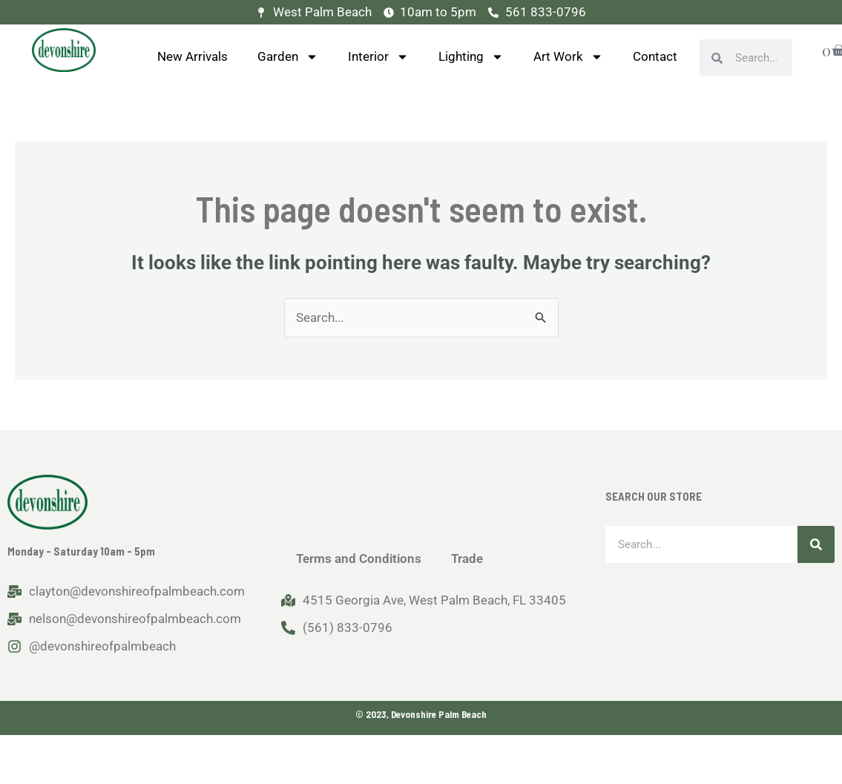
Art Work (568, 56)
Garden (287, 56)
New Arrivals (192, 56)
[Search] (816, 544)
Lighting (471, 56)
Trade (467, 558)
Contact (655, 56)
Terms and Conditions (358, 558)
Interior (378, 56)
